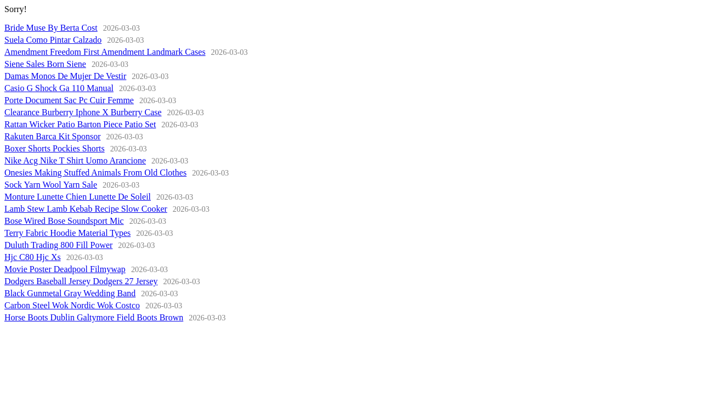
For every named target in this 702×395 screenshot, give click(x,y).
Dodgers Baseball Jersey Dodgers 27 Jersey (80, 281)
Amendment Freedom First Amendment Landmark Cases (105, 52)
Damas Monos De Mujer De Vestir (65, 76)
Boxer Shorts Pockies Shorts (54, 148)
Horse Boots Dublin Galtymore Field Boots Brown (93, 317)
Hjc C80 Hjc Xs (32, 257)
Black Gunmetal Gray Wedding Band (69, 293)
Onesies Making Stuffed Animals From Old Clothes (95, 172)
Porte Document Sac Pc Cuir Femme (69, 100)
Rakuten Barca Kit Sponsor (52, 136)
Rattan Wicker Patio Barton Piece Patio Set (80, 124)
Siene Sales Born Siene (45, 64)
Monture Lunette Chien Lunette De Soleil (77, 196)
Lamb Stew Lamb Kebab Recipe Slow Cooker (85, 208)
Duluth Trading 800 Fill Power (58, 245)
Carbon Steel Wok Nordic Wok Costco (72, 305)
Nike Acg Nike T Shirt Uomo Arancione (75, 160)
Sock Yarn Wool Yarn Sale (50, 184)
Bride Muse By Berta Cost (51, 27)
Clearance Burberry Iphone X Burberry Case (83, 112)
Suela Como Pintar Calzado (52, 39)
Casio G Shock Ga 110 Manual (59, 88)
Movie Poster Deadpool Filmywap (65, 269)
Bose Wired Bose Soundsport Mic (64, 220)
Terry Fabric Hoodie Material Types (67, 233)
